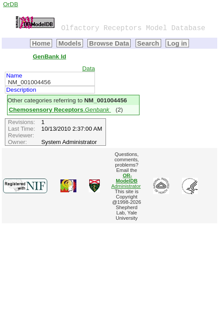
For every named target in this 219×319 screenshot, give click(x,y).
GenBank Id (49, 56)
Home (41, 43)
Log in (177, 43)
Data (88, 68)
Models (69, 43)
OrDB (10, 4)
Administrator (126, 181)
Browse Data (109, 43)
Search (148, 43)
